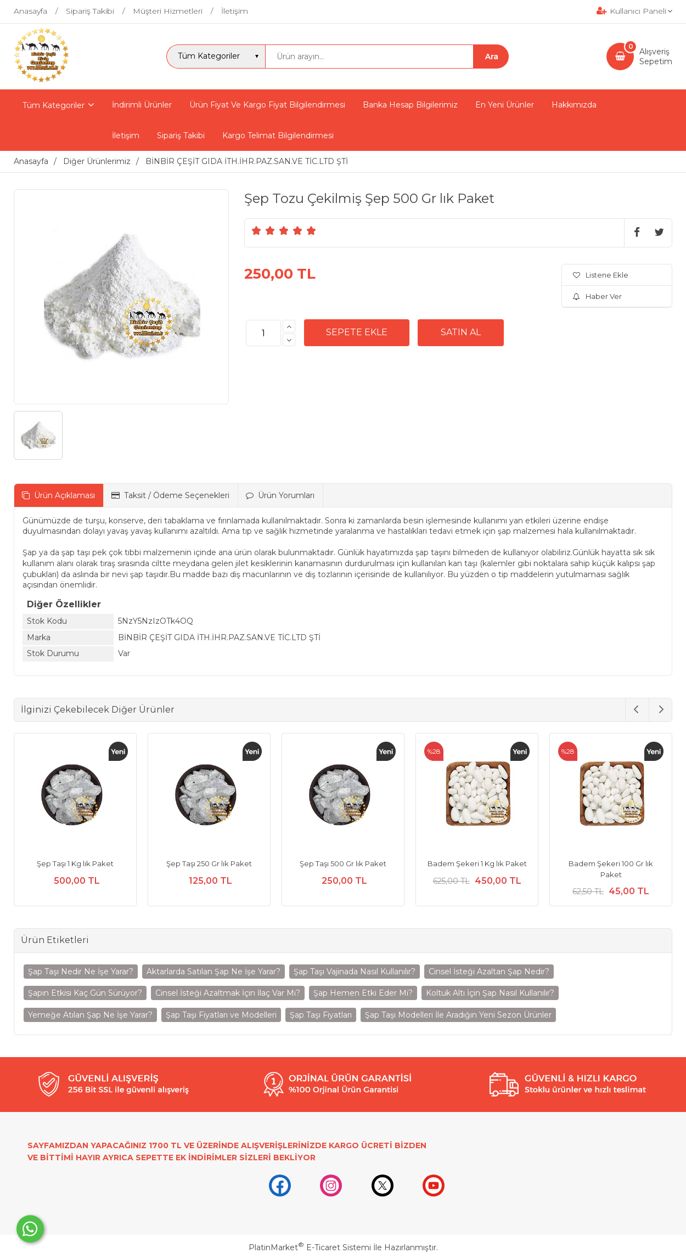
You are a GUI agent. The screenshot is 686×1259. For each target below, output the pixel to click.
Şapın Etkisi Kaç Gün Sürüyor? (85, 993)
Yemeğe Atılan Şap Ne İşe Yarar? (90, 1015)
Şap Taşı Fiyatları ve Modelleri (221, 1015)
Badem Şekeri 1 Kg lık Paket (477, 863)
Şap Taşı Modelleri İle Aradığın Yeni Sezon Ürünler (458, 1015)
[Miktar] (263, 333)
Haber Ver (597, 296)
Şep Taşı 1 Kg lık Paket (75, 863)
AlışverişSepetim (655, 56)
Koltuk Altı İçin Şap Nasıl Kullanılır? (490, 993)
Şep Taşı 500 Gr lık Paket (343, 863)
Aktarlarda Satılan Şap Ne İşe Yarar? (213, 971)
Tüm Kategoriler (54, 105)
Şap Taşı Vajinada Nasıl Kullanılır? (354, 971)
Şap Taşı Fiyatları (321, 1015)
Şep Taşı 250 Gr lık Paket (209, 863)
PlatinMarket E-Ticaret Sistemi (310, 1247)
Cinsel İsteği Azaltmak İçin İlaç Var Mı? (227, 993)
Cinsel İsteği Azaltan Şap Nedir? (489, 971)
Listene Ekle (600, 274)
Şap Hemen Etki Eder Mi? (363, 993)
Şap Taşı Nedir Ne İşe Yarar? (80, 971)
